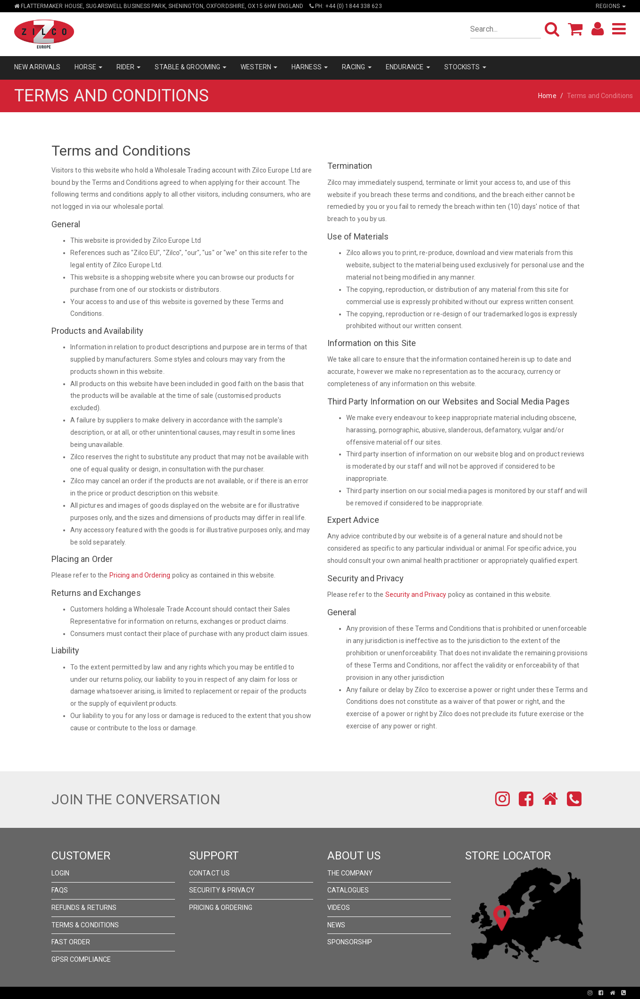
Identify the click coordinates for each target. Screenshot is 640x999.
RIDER (128, 67)
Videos (338, 907)
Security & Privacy (222, 890)
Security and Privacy (416, 594)
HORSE (88, 67)
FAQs (59, 890)
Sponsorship (350, 942)
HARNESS (309, 67)
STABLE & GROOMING (190, 67)
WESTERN (259, 67)
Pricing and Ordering (140, 575)
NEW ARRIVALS (37, 67)
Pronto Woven (287, 993)
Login (60, 873)
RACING (357, 67)
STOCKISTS (465, 67)
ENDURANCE (408, 67)
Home (547, 95)
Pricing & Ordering (220, 907)
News (336, 925)
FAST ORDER (71, 942)
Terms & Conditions (85, 925)
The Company (350, 873)
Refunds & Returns (84, 907)
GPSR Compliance (81, 959)
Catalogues (348, 890)
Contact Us (209, 873)
